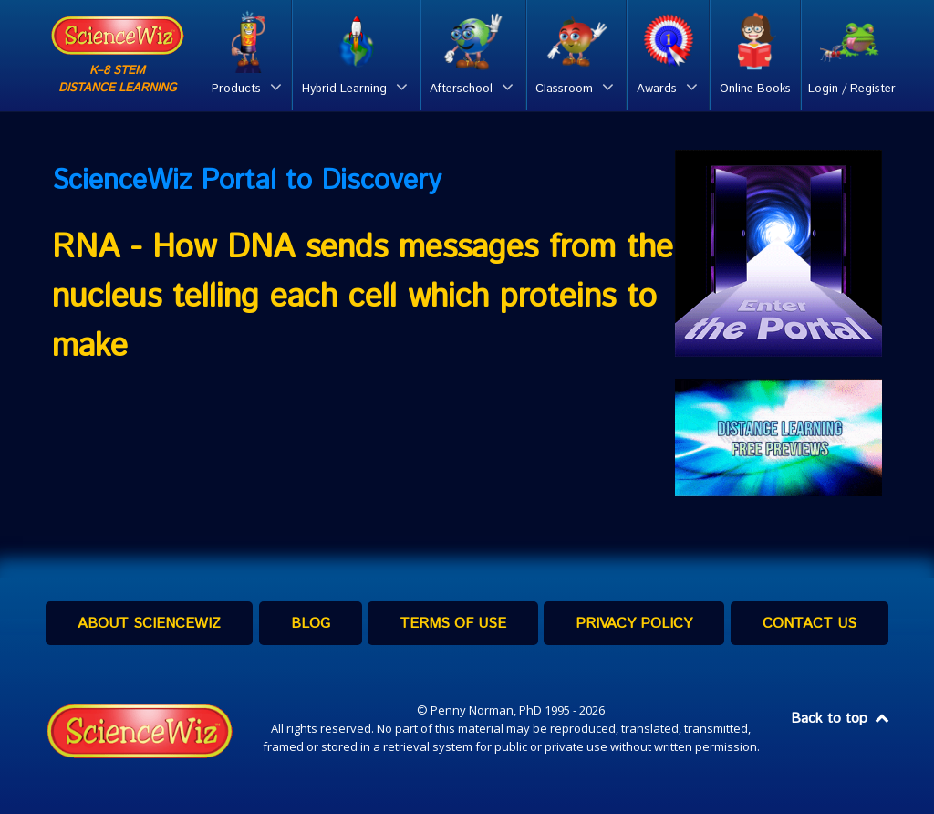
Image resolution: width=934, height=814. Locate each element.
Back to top (841, 718)
